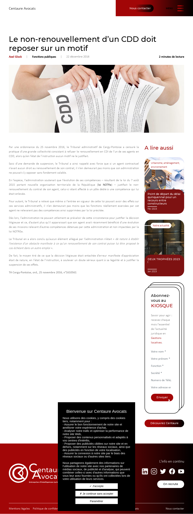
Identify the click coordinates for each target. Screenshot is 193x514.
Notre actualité (161, 225)
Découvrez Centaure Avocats (164, 424)
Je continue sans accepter (96, 493)
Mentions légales (19, 508)
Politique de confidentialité (49, 508)
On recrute (170, 484)
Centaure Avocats (22, 8)
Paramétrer (96, 501)
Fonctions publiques (44, 56)
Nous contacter (140, 8)
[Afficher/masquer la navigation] (175, 8)
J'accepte (97, 486)
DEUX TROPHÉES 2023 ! (164, 260)
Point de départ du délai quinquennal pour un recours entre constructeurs (164, 198)
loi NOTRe (104, 184)
